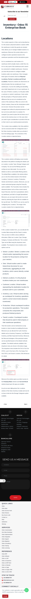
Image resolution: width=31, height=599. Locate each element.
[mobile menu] (27, 6)
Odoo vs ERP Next (6, 563)
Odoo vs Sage (5, 567)
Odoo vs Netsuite (6, 565)
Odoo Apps (4, 508)
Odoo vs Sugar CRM (7, 569)
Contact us (4, 517)
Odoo (3, 506)
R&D (3, 519)
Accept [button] (5, 596)
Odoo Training (5, 545)
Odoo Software (5, 556)
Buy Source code (6, 515)
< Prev (5, 404)
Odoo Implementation (7, 534)
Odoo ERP (4, 554)
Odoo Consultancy (6, 543)
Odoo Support (5, 539)
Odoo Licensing (6, 548)
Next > (25, 404)
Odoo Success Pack (7, 510)
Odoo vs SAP (5, 558)
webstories (4, 521)
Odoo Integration (6, 536)
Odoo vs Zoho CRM (7, 571)
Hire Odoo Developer (7, 532)
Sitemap (4, 524)
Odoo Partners (5, 512)
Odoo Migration (5, 541)
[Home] (7, 8)
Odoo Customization (7, 530)
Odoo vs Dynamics (6, 560)
